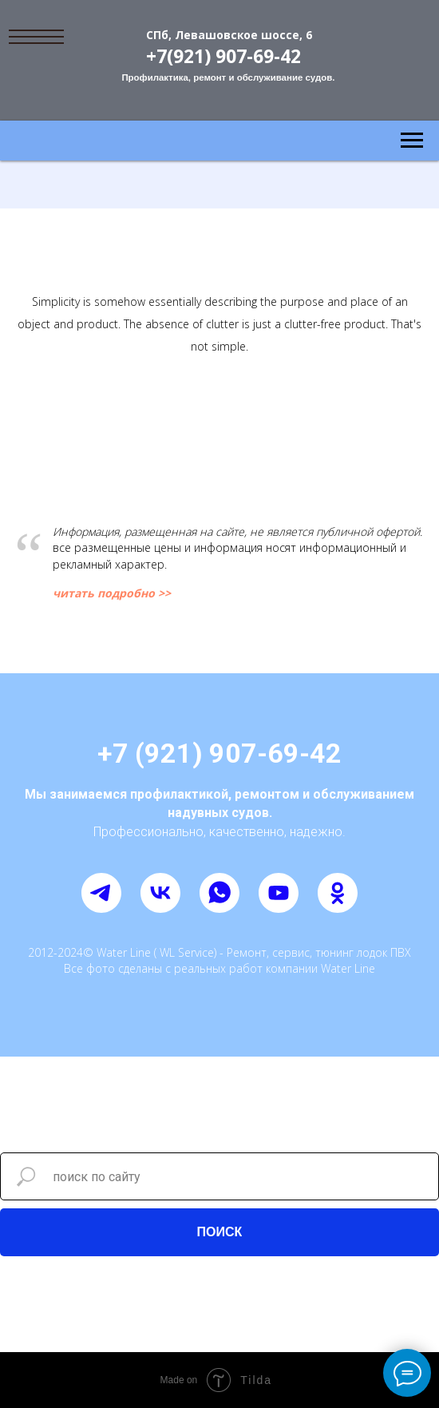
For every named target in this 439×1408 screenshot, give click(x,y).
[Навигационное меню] (412, 141)
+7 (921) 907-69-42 (219, 753)
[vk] (160, 893)
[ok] (338, 893)
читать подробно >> (112, 593)
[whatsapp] (219, 893)
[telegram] (101, 893)
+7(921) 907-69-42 (223, 56)
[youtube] (279, 893)
